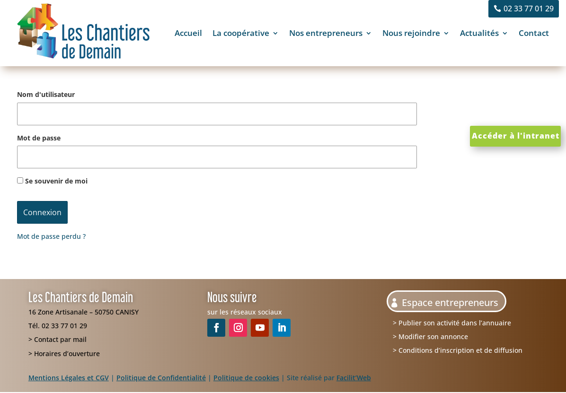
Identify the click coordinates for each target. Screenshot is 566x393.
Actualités (479, 32)
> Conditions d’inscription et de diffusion (457, 350)
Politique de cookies (246, 377)
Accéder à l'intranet (515, 136)
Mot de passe (39, 137)
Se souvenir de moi (52, 180)
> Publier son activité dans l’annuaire (452, 322)
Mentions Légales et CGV (68, 377)
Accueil (188, 32)
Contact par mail (60, 339)
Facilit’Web (353, 377)
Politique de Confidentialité (161, 377)
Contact (534, 32)
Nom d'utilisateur (46, 94)
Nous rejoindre (411, 32)
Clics (485, 100)
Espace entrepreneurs (450, 302)
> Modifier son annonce (430, 336)
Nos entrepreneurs (326, 32)
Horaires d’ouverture (67, 353)
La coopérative (240, 32)
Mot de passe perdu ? (51, 236)
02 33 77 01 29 (529, 8)
